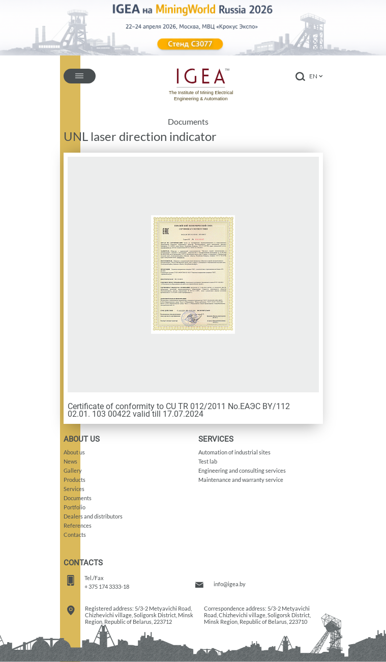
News (70, 461)
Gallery (73, 470)
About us (74, 452)
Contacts (75, 534)
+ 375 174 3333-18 (106, 586)
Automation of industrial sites (234, 452)
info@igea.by (230, 584)
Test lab (207, 461)
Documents (188, 121)
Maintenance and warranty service (240, 479)
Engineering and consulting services (242, 470)
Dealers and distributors (93, 516)
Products (74, 479)
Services (74, 488)
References (78, 525)
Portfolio (74, 507)
